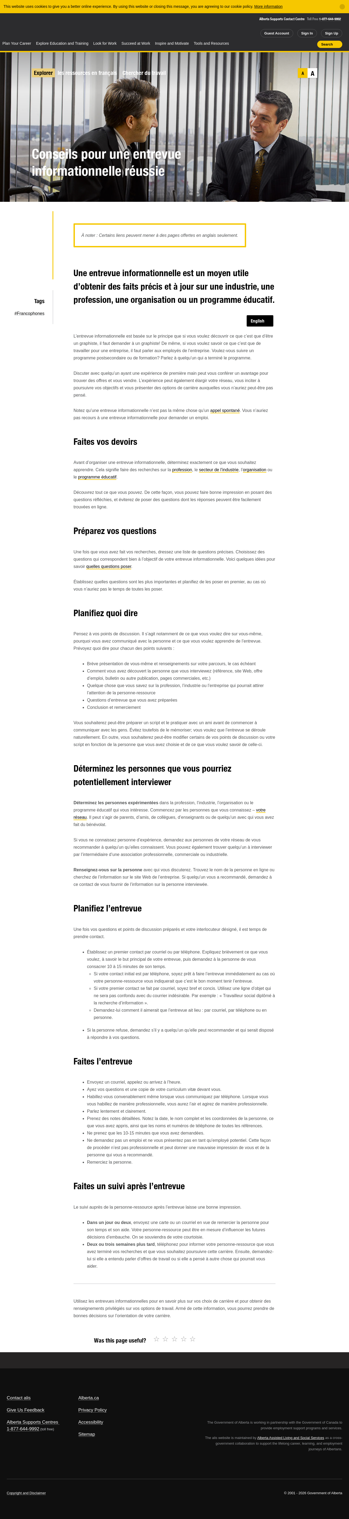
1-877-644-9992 (330, 19)
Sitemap (86, 1434)
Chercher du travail (144, 73)
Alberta (21, 27)
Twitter (39, 220)
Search (327, 44)
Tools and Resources (211, 43)
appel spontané (225, 410)
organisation (254, 469)
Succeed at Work (135, 43)
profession (182, 469)
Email (39, 272)
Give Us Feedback (25, 1410)
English (257, 321)
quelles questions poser (108, 566)
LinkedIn (39, 254)
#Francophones (29, 313)
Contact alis (19, 1397)
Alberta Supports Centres (32, 1422)
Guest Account (276, 33)
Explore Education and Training (62, 43)
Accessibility (90, 1422)
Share (282, 44)
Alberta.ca (88, 1397)
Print (311, 44)
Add (292, 44)
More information (268, 6)
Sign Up (331, 33)
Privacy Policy (92, 1410)
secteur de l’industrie (219, 469)
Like (301, 44)
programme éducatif (97, 477)
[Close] (342, 6)
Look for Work (105, 43)
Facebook (39, 237)
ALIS (58, 26)
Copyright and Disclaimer (26, 1493)
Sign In (307, 33)
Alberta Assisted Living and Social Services (290, 1438)
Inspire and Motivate (172, 43)
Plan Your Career (16, 43)
